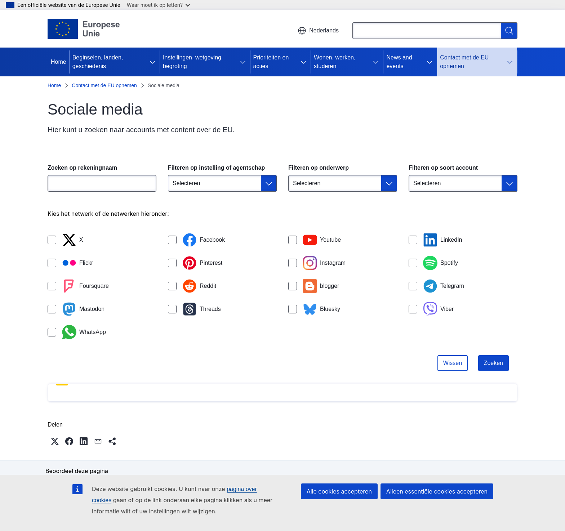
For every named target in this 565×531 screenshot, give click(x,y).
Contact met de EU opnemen (464, 61)
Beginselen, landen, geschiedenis (97, 61)
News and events (399, 61)
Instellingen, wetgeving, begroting (193, 61)
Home (58, 62)
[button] (55, 441)
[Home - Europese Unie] (84, 29)
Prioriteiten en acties (271, 61)
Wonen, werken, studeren (334, 61)
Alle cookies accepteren (339, 491)
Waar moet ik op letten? (158, 5)
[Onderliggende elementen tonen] (154, 62)
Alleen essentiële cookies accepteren (437, 491)
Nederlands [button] (318, 30)
